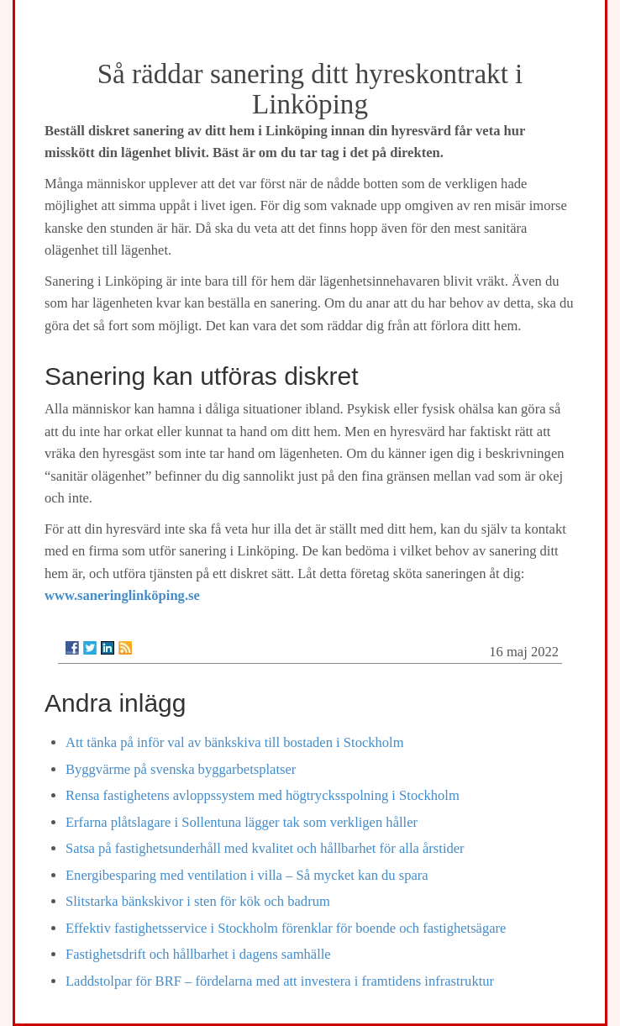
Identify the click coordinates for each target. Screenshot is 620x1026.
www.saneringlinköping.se (122, 595)
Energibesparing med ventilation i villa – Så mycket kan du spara (247, 875)
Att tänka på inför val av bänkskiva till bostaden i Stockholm (235, 742)
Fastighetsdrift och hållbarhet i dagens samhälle (198, 954)
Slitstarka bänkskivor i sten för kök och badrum (198, 901)
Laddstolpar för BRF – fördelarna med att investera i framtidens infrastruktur (280, 981)
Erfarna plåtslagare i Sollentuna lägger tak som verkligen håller (242, 822)
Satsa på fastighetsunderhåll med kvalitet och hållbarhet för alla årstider (265, 848)
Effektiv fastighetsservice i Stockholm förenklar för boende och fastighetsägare (286, 928)
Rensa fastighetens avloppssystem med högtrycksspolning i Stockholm (263, 795)
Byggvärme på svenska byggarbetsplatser (181, 769)
